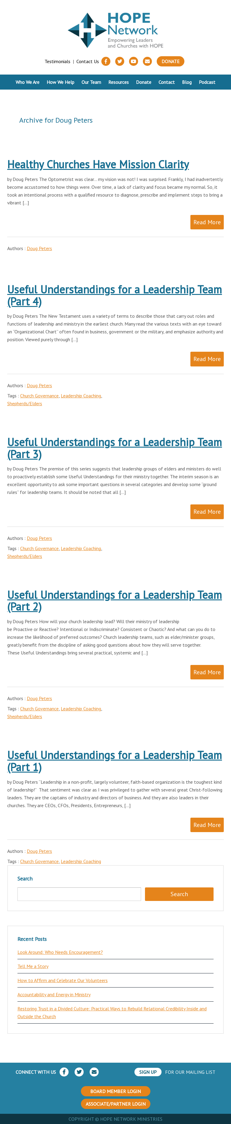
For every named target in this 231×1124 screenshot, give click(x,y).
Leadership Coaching (81, 396)
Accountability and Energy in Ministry (54, 994)
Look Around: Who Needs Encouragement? (60, 952)
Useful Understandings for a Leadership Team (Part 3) (114, 448)
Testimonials (57, 61)
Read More (207, 222)
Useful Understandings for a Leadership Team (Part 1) (114, 761)
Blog (187, 82)
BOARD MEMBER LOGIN (115, 1091)
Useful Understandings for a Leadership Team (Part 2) (114, 601)
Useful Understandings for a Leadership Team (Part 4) (114, 295)
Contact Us (87, 61)
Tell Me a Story (32, 966)
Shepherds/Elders (24, 403)
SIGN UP (148, 1072)
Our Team (91, 82)
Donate (171, 61)
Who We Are (27, 82)
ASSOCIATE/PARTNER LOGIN (116, 1104)
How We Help (60, 82)
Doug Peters (39, 248)
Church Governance (39, 396)
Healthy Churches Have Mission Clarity (98, 164)
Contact (167, 82)
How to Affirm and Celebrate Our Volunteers (62, 980)
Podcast (207, 82)
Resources (118, 82)
